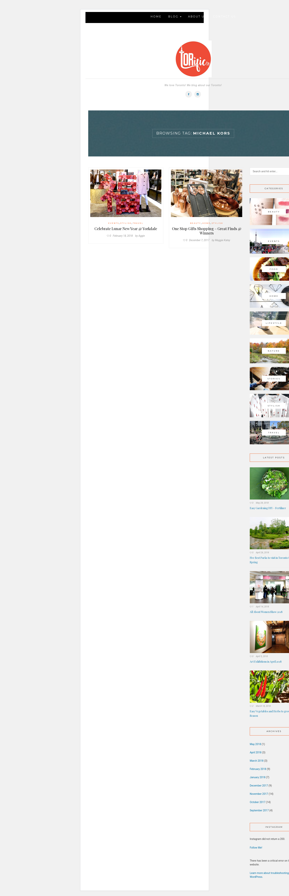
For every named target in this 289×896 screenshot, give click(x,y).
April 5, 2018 (262, 656)
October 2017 (257, 802)
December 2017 (259, 785)
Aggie (142, 235)
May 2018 (255, 744)
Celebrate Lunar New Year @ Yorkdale (125, 228)
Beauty (195, 223)
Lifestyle (274, 323)
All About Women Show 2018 (266, 612)
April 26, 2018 (262, 552)
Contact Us (224, 16)
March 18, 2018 (263, 706)
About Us (197, 16)
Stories (273, 379)
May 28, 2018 (262, 503)
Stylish (126, 223)
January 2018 (257, 777)
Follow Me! (256, 847)
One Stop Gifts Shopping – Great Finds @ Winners (206, 230)
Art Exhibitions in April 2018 (266, 661)
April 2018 (256, 752)
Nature (274, 351)
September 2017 (259, 810)
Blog (174, 16)
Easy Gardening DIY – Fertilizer (268, 508)
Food (274, 269)
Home (156, 16)
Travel (138, 223)
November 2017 (259, 793)
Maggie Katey (222, 240)
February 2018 (258, 769)
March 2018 (256, 760)
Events (113, 223)
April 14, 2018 (262, 606)
